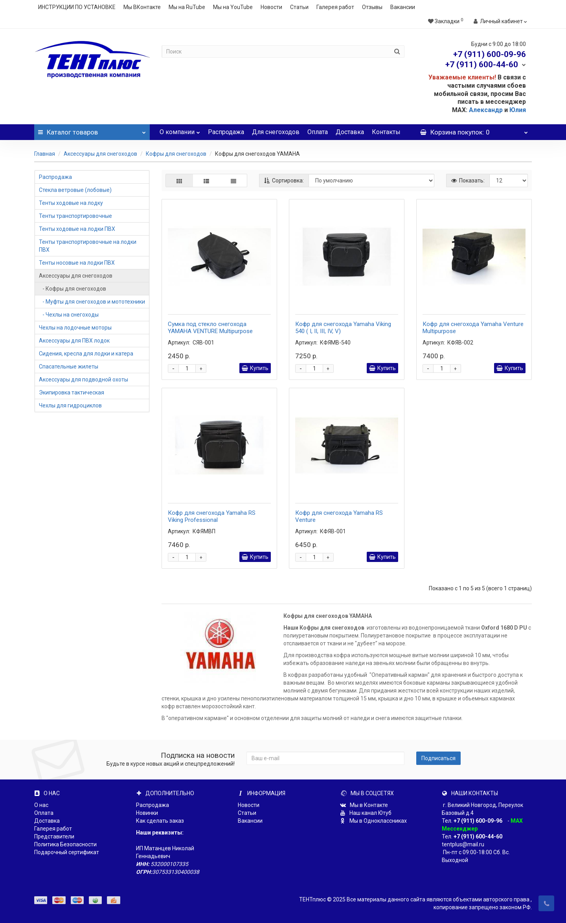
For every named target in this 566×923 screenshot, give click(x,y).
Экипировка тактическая (71, 392)
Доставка (350, 132)
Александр (486, 110)
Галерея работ (335, 7)
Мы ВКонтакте (142, 7)
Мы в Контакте (364, 805)
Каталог (92, 130)
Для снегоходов (276, 132)
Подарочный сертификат (66, 852)
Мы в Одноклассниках (373, 821)
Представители (54, 836)
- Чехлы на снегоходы (69, 314)
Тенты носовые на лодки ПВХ (77, 263)
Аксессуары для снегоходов (100, 154)
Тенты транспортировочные (75, 216)
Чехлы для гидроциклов (70, 405)
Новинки (147, 813)
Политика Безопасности (65, 844)
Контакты (386, 132)
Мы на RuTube (187, 7)
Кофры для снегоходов (176, 154)
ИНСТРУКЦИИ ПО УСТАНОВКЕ (77, 7)
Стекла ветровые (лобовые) (75, 190)
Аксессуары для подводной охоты (83, 379)
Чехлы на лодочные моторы (75, 327)
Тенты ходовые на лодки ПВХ (77, 229)
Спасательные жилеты (68, 366)
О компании (180, 130)
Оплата (317, 132)
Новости (271, 7)
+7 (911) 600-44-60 (478, 836)
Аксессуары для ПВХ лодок (74, 340)
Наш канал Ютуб (365, 813)
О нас (41, 805)
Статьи (299, 7)
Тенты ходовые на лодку (71, 203)
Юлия (517, 110)
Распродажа (226, 132)
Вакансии (402, 7)
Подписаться (438, 758)
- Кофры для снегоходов (72, 289)
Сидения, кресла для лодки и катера (86, 353)
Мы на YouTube (233, 7)
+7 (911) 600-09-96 (478, 821)
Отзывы (372, 7)
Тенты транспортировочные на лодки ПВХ (87, 246)
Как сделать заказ (160, 821)
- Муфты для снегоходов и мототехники (92, 301)
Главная (44, 154)
